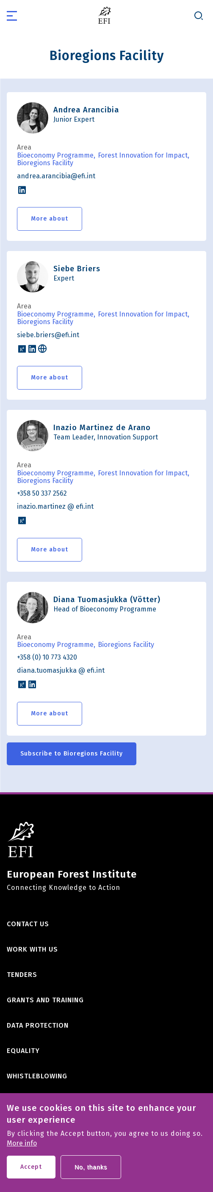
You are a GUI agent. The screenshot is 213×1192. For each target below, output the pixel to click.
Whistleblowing (37, 1076)
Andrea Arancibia (86, 110)
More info (22, 1150)
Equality (23, 1051)
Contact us (28, 924)
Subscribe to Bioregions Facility (71, 753)
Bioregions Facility (45, 163)
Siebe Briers (76, 268)
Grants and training (45, 1000)
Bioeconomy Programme (55, 155)
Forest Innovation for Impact (143, 155)
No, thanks (91, 1174)
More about (49, 218)
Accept (31, 1174)
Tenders (22, 975)
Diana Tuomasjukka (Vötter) (106, 599)
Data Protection (38, 1025)
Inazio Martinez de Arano (102, 427)
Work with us (32, 949)
